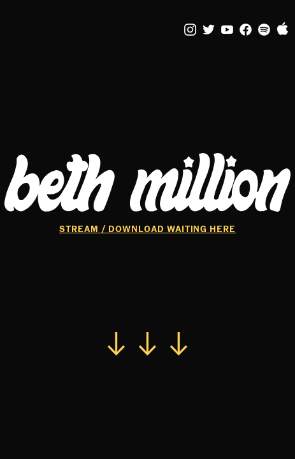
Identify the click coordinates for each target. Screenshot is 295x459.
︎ (209, 30)
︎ (190, 30)
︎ (227, 30)
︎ (264, 30)
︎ (246, 30)
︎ (283, 30)
